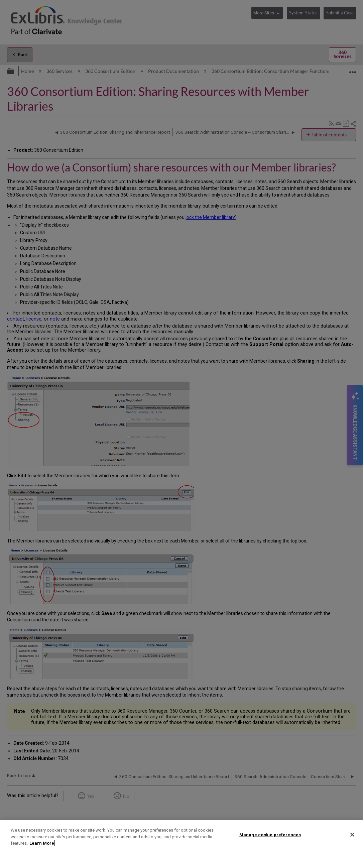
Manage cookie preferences (270, 834)
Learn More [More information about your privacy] (41, 843)
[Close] (352, 834)
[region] (181, 835)
